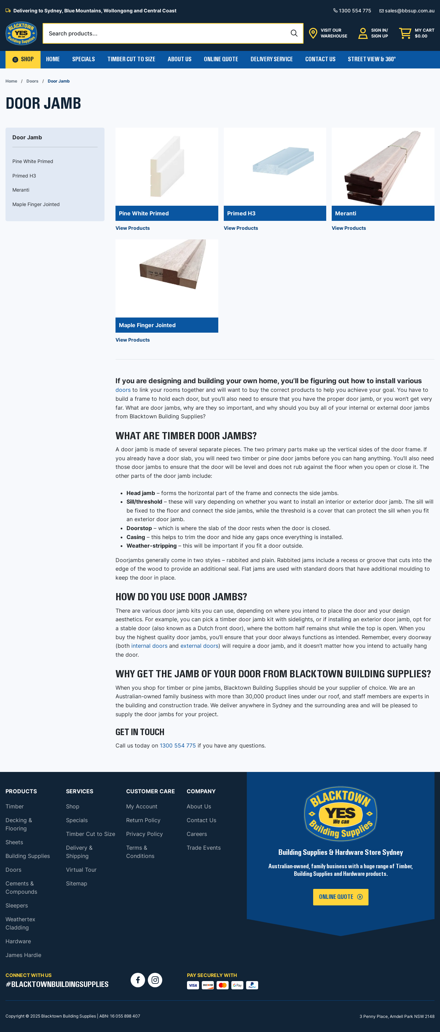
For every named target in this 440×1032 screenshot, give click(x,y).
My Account (141, 806)
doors (123, 389)
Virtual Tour (81, 869)
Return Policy (143, 820)
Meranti (20, 190)
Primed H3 (24, 176)
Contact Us (320, 59)
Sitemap (76, 883)
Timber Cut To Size (131, 59)
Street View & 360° (372, 59)
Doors (32, 81)
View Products (133, 228)
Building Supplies (28, 855)
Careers (197, 833)
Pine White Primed (32, 161)
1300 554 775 (178, 745)
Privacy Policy (144, 833)
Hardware (18, 941)
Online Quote (221, 59)
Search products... (73, 33)
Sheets (14, 842)
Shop (72, 806)
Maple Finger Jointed (36, 204)
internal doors (149, 645)
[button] (23, 59)
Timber (15, 806)
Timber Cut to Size (90, 833)
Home (53, 59)
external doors (199, 645)
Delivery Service (272, 59)
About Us (179, 59)
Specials (83, 59)
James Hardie (23, 955)
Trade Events (204, 847)
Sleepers (17, 905)
